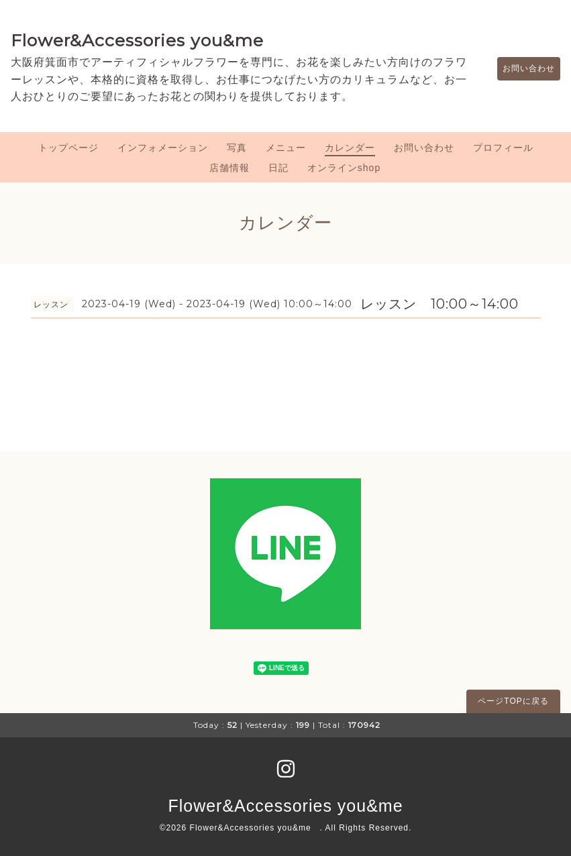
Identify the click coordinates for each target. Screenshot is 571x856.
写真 (237, 147)
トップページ (68, 147)
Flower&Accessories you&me (137, 40)
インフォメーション (162, 147)
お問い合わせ (522, 68)
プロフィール (503, 147)
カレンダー (350, 147)
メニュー (286, 147)
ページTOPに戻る (513, 701)
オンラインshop (343, 167)
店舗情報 (229, 167)
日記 (278, 167)
